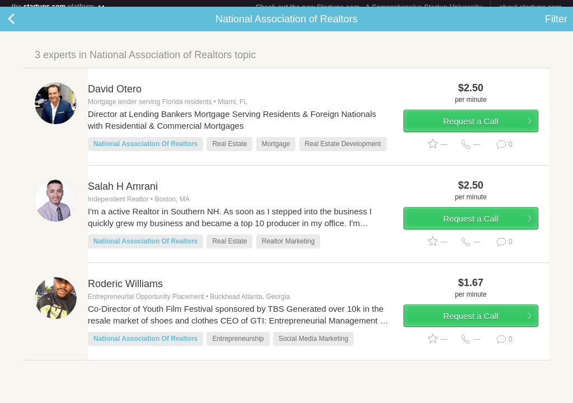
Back (22, 25)
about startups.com (530, 7)
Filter (556, 25)
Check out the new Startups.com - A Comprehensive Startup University (369, 7)
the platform (58, 6)
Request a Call (470, 128)
